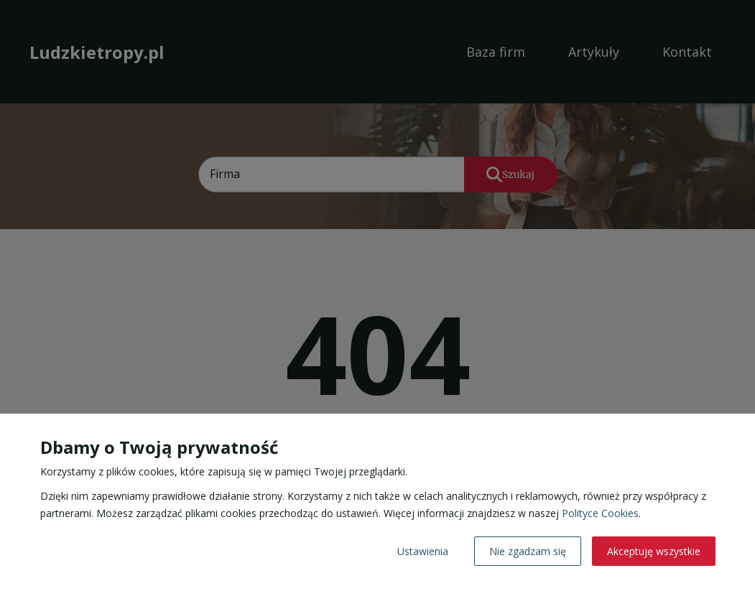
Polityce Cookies (600, 513)
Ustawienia (422, 551)
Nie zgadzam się (527, 551)
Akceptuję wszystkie (653, 551)
